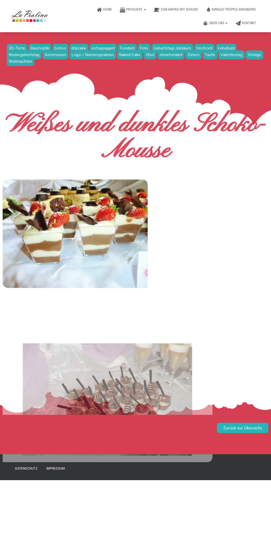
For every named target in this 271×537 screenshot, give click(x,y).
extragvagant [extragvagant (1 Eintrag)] (103, 46)
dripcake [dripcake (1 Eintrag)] (78, 46)
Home (104, 9)
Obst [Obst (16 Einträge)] (150, 53)
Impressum (55, 468)
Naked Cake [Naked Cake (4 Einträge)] (130, 53)
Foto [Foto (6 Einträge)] (144, 46)
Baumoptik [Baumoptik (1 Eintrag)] (39, 46)
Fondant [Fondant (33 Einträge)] (127, 46)
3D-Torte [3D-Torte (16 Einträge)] (17, 46)
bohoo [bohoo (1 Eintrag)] (60, 46)
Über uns (215, 23)
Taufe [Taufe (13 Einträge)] (210, 53)
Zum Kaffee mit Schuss (176, 9)
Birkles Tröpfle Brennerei (231, 9)
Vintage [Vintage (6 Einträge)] (254, 53)
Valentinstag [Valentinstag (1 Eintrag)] (231, 53)
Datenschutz (26, 468)
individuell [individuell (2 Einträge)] (226, 46)
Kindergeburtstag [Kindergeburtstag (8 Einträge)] (24, 53)
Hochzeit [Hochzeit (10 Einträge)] (204, 46)
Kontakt (246, 23)
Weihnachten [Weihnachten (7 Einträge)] (20, 59)
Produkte (133, 9)
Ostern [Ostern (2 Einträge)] (194, 53)
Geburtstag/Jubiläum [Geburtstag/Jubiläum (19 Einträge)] (172, 46)
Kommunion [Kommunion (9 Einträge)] (55, 53)
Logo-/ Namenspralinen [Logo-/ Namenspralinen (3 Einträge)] (92, 53)
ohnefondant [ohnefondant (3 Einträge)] (171, 53)
